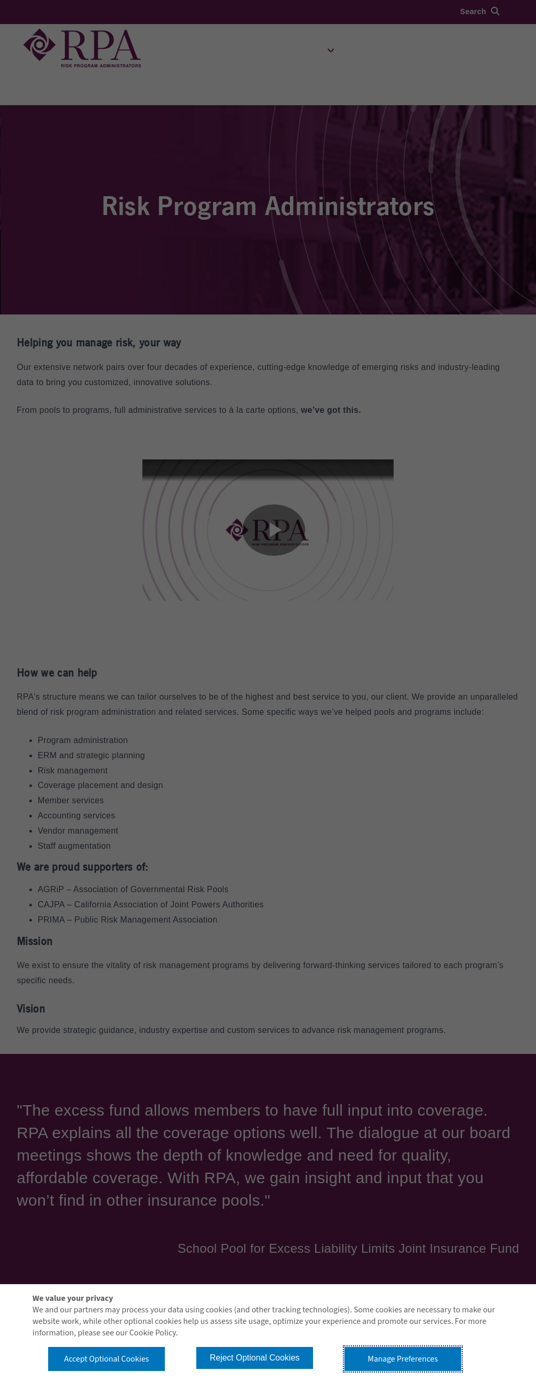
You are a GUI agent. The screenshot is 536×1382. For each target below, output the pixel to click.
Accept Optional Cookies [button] (106, 1359)
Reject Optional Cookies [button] (255, 1357)
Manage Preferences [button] (403, 1359)
